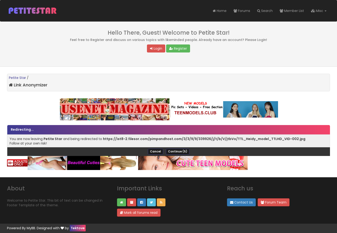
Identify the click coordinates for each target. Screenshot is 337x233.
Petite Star (17, 77)
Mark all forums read (139, 212)
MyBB (31, 228)
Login (156, 48)
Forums (242, 10)
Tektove (78, 228)
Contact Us (241, 202)
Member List (292, 10)
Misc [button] (318, 10)
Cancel (155, 151)
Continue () (177, 151)
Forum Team (273, 202)
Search (265, 10)
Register (178, 48)
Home (220, 10)
